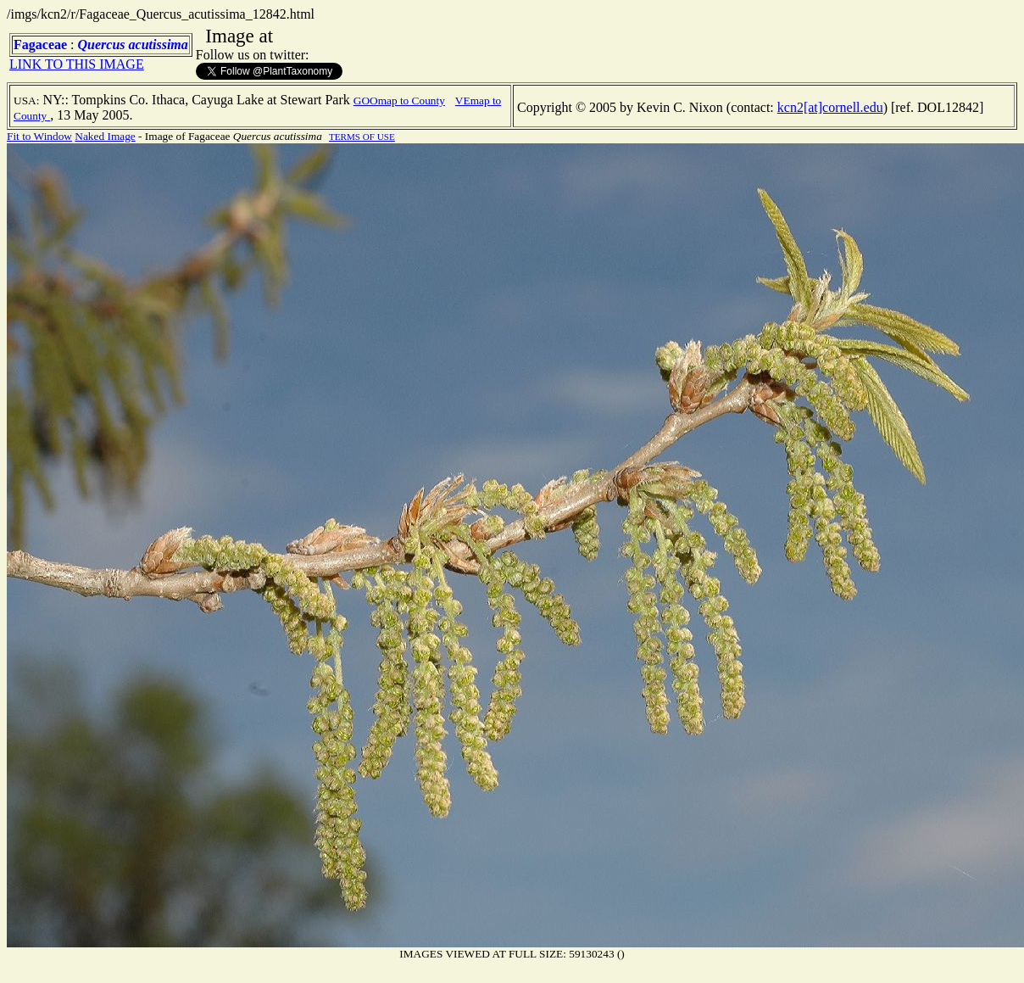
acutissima (158, 44)
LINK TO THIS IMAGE (76, 64)
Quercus (101, 44)
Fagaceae (40, 44)
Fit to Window (39, 136)
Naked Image (105, 136)
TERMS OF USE (362, 136)
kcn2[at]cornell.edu (830, 107)
